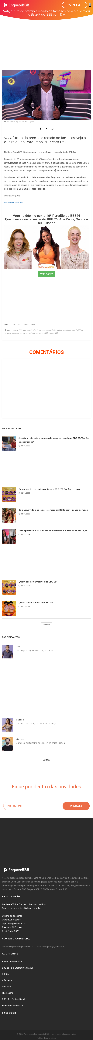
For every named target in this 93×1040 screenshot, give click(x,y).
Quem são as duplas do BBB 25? (36, 602)
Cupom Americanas (11, 919)
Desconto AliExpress (12, 927)
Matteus (20, 739)
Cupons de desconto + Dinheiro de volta (21, 908)
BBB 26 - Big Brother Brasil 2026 (17, 968)
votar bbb (19, 202)
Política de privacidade (46, 1038)
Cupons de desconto (12, 916)
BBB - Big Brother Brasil (13, 999)
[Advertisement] (46, 41)
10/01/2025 (24, 446)
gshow (33, 324)
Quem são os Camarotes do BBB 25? (38, 581)
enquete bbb (9, 202)
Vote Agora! (46, 274)
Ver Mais (46, 625)
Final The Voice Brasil (12, 1005)
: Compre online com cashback (24, 904)
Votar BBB (74, 5)
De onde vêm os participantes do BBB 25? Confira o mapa (49, 489)
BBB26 (5, 974)
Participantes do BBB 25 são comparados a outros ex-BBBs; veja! (53, 530)
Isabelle (20, 719)
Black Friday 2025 (10, 931)
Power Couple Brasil (12, 961)
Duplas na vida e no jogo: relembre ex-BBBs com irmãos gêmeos (53, 510)
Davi (18, 646)
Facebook (9, 1013)
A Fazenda (7, 980)
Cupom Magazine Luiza (13, 923)
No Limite (6, 986)
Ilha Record (7, 993)
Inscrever (76, 805)
